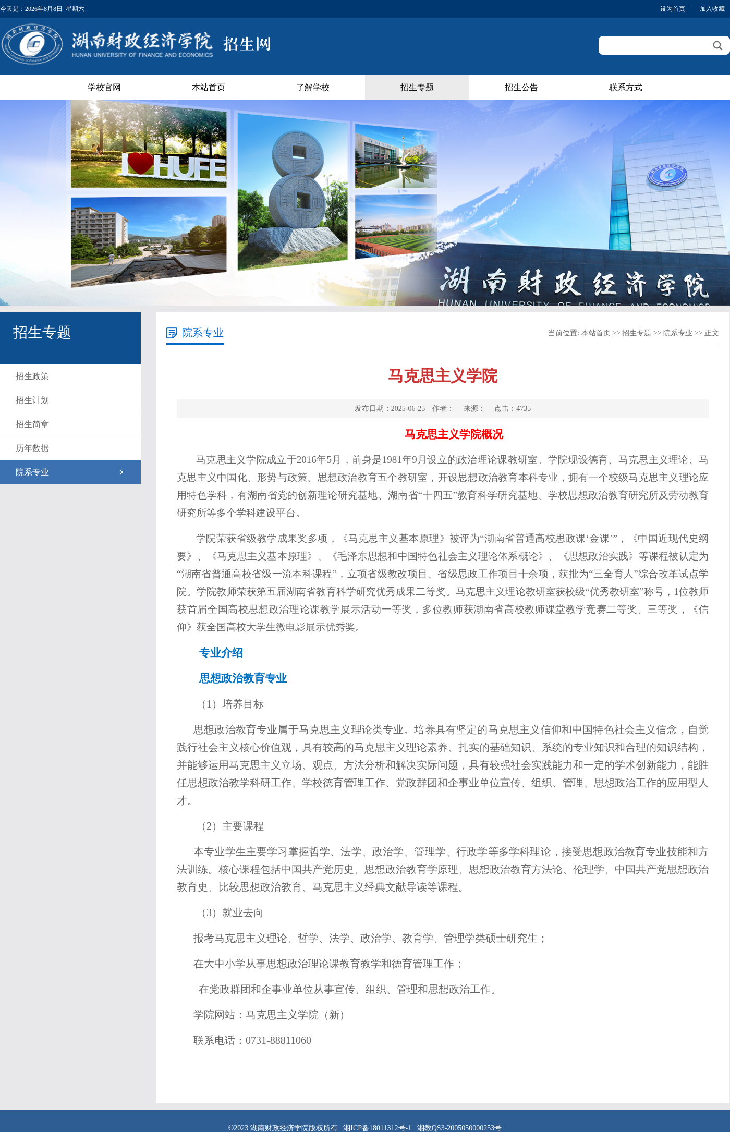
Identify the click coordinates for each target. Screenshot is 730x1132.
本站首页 (208, 87)
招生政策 (32, 376)
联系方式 (625, 87)
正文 (711, 333)
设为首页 (672, 9)
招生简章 (32, 424)
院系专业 (32, 472)
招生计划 (32, 400)
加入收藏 (712, 9)
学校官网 (104, 87)
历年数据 (32, 448)
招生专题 (417, 87)
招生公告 (521, 87)
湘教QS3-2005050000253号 (459, 1128)
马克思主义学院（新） (298, 1014)
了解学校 (313, 87)
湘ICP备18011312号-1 (377, 1128)
